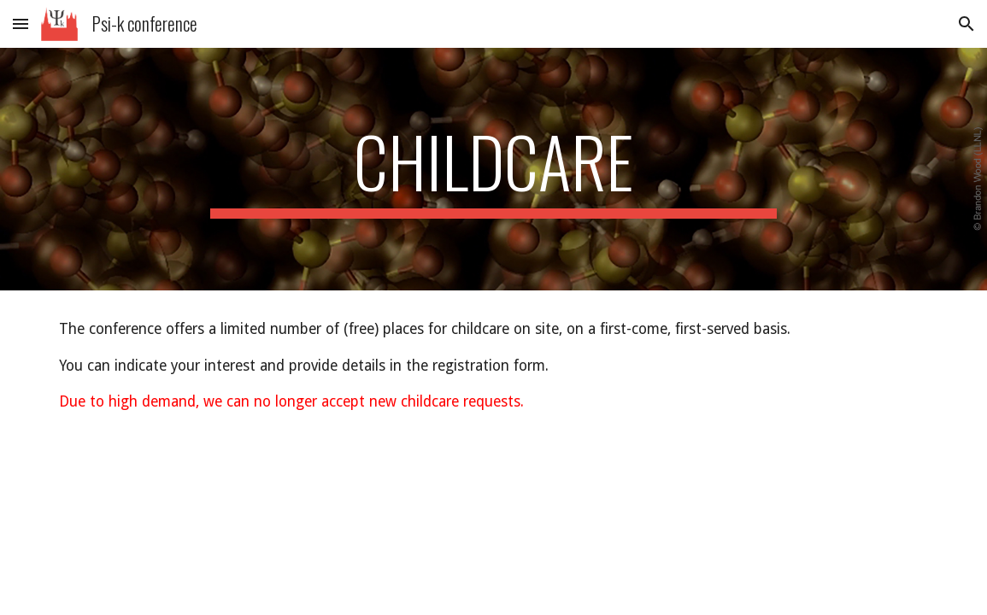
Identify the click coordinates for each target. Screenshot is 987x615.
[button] (20, 23)
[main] (493, 169)
